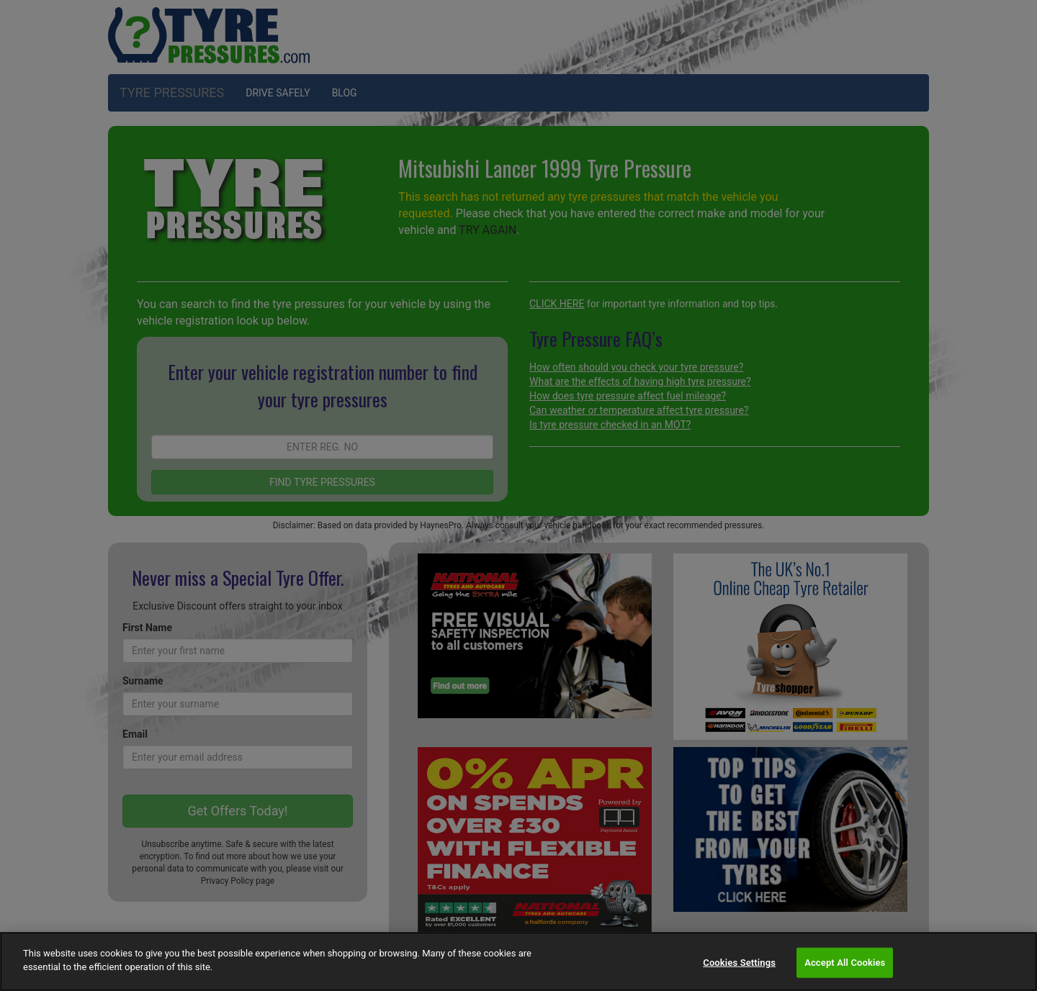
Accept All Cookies (844, 962)
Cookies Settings (739, 962)
